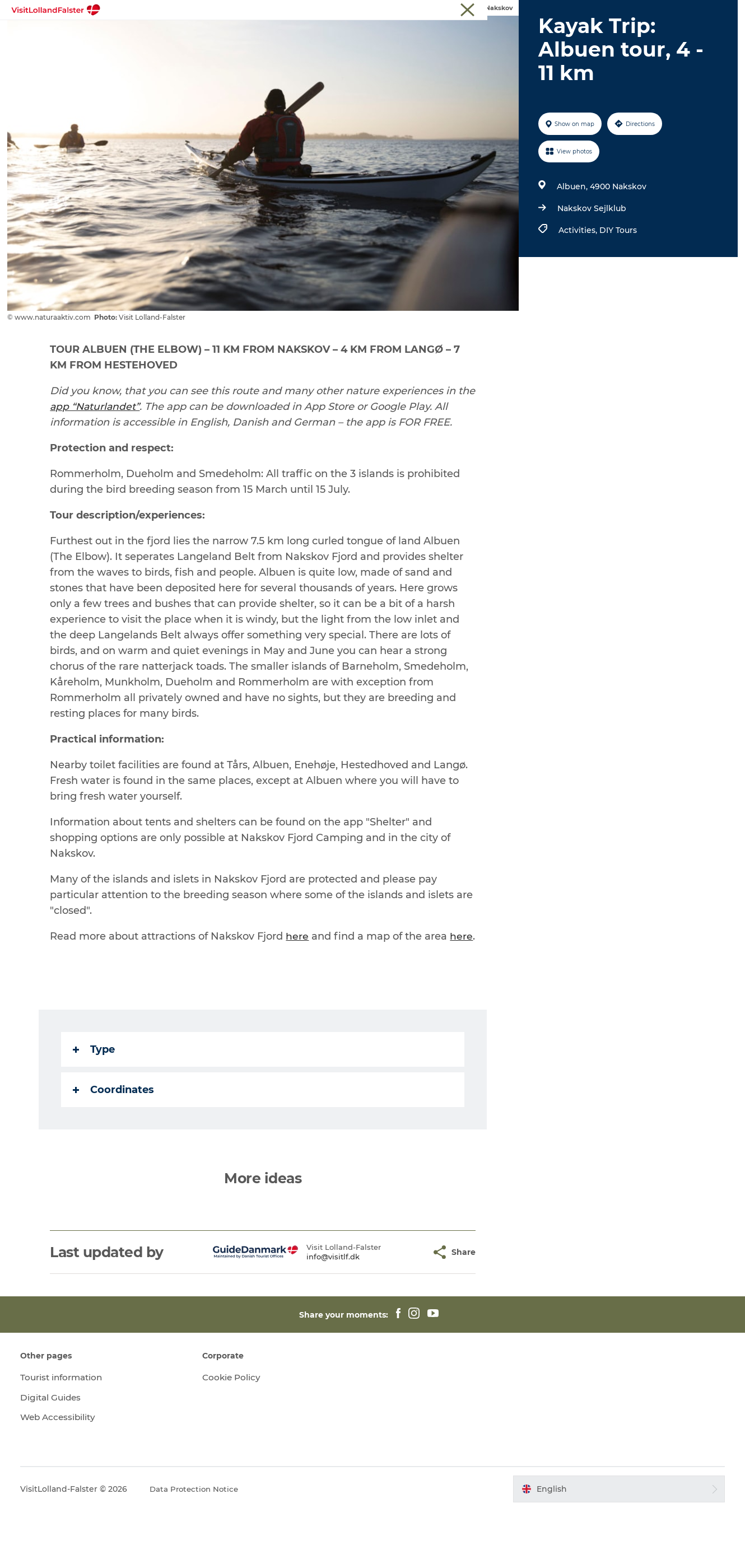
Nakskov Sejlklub (590, 261)
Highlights (181, 36)
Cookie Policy (234, 1430)
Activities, (577, 283)
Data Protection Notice (201, 1542)
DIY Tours (616, 283)
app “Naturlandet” (97, 460)
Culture (407, 36)
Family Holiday (344, 36)
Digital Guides (57, 1450)
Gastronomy (466, 36)
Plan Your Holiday (547, 36)
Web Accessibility (64, 1470)
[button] (402, 1305)
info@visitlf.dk (312, 1309)
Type (95, 1102)
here (298, 989)
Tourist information (702, 11)
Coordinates (115, 1143)
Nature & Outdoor (258, 36)
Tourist (648, 11)
